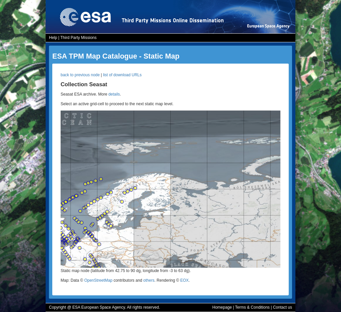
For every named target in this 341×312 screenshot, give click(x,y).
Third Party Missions (78, 37)
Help (53, 37)
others (148, 280)
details (114, 94)
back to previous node (80, 75)
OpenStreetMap (98, 280)
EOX (184, 280)
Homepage (222, 307)
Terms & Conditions (252, 307)
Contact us (282, 307)
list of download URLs (122, 75)
